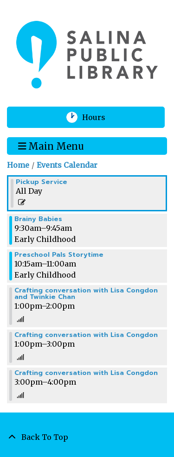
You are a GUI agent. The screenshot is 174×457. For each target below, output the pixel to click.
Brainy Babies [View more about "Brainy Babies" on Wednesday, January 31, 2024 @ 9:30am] (38, 219)
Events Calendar (67, 165)
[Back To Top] (87, 437)
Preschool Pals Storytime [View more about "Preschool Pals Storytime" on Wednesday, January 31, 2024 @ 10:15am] (58, 255)
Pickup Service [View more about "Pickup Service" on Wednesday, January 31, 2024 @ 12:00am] (41, 182)
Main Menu (51, 146)
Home (18, 165)
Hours (99, 117)
